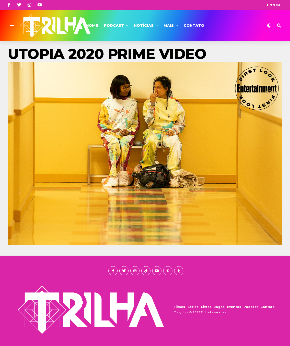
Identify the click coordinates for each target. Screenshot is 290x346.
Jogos (219, 307)
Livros (206, 307)
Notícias (144, 25)
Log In (273, 5)
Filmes (179, 307)
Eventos (234, 307)
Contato (194, 25)
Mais (168, 25)
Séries (192, 307)
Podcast (114, 25)
